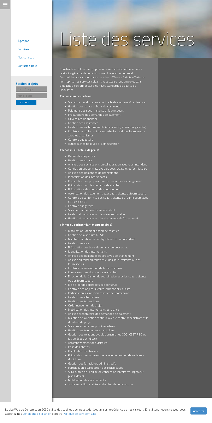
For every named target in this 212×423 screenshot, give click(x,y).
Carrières (23, 49)
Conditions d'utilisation (37, 413)
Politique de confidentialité (79, 413)
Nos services (26, 57)
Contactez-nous (27, 66)
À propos (23, 41)
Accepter (198, 411)
